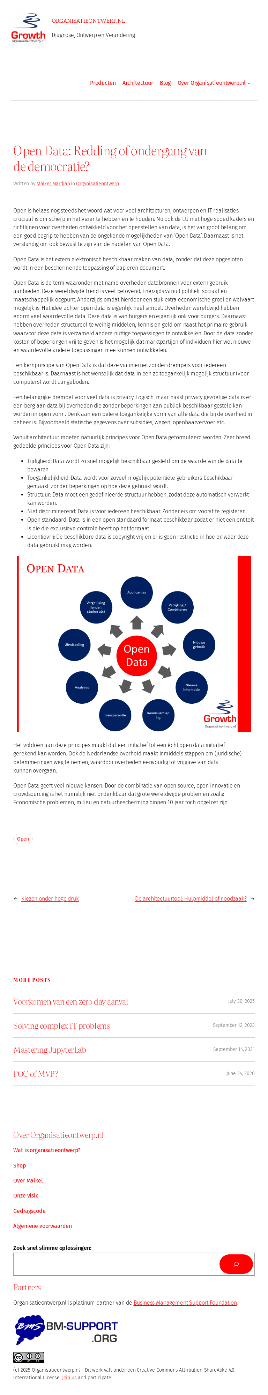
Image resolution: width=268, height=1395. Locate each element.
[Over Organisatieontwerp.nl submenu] (249, 83)
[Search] (236, 1264)
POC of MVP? (35, 1074)
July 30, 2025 (241, 1001)
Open (23, 839)
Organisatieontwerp (97, 184)
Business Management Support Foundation (185, 1302)
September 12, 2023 (234, 1025)
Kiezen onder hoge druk (50, 898)
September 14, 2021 (234, 1049)
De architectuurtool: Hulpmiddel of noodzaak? (191, 898)
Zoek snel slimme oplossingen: (52, 1248)
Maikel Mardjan (53, 184)
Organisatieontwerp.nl (88, 20)
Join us (69, 1378)
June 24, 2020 (240, 1073)
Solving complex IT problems (61, 1025)
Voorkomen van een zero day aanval (70, 1001)
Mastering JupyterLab (49, 1049)
